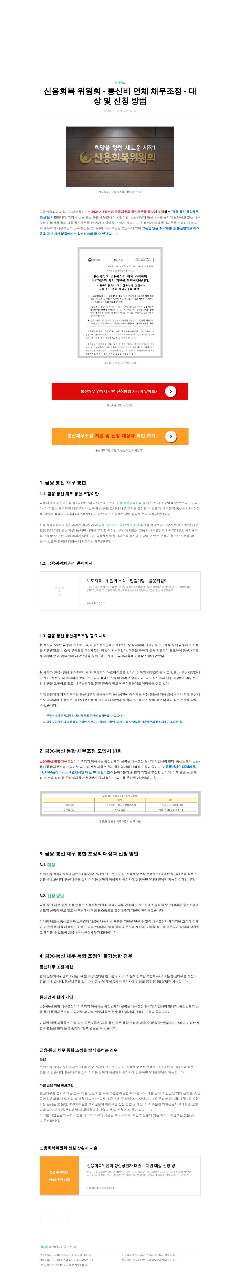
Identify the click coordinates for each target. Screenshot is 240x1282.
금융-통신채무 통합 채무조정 (119, 525)
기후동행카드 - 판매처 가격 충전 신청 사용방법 (64, 1260)
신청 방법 (55, 895)
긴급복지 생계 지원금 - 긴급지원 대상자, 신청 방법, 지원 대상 (147, 1254)
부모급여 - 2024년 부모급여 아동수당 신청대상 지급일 (147, 1260)
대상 (51, 864)
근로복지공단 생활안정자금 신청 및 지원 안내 (64, 1254)
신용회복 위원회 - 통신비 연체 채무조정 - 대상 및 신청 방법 (120, 95)
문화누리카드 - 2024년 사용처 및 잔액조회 (62, 1265)
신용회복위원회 (128, 503)
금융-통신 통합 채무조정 (57, 761)
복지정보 (120, 82)
